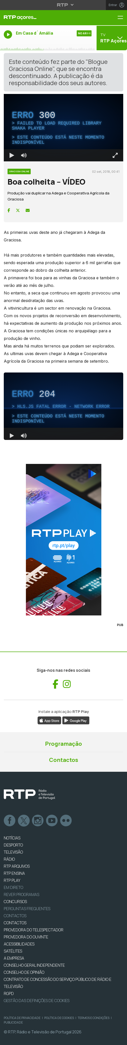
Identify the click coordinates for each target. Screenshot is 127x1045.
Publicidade (13, 1022)
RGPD (9, 993)
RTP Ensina (14, 873)
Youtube (52, 821)
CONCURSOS (15, 901)
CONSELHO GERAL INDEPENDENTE (34, 965)
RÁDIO (9, 859)
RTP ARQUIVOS (17, 866)
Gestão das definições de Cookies (36, 1000)
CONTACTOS (15, 923)
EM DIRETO (13, 887)
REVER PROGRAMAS (21, 894)
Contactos (63, 760)
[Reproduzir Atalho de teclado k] (12, 155)
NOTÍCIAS (12, 838)
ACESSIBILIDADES (19, 944)
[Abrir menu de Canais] (111, 38)
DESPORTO (13, 845)
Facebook (10, 821)
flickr (66, 821)
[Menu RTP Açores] (122, 18)
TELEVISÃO (13, 852)
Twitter (24, 821)
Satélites (13, 951)
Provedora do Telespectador (33, 930)
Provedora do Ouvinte (26, 937)
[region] (63, 127)
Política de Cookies (59, 1018)
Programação (63, 744)
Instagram (38, 821)
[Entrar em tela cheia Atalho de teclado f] (115, 155)
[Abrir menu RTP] (63, 5)
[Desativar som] (24, 155)
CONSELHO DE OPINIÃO (24, 972)
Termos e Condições (93, 1018)
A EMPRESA (14, 958)
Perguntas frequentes (27, 908)
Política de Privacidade (22, 1018)
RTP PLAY (12, 880)
